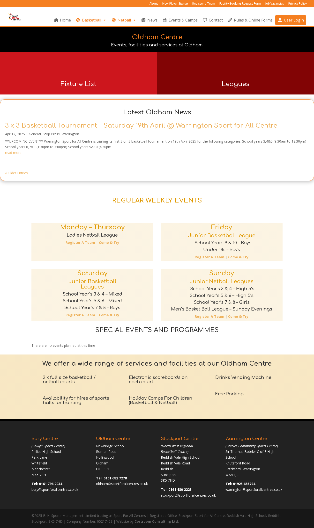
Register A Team (80, 242)
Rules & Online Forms (253, 20)
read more (13, 152)
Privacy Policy (297, 4)
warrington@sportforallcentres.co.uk (253, 489)
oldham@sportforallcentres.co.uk (122, 483)
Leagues (235, 83)
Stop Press (51, 134)
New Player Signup (175, 4)
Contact (216, 20)
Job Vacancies (274, 4)
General (35, 134)
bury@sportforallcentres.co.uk (54, 489)
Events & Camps (183, 20)
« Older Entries (16, 173)
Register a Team (203, 4)
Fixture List (78, 83)
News (152, 20)
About (154, 4)
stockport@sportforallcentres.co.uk (188, 495)
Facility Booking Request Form (240, 4)
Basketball (94, 20)
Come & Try (109, 242)
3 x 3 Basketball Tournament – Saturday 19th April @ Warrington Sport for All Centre (141, 125)
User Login (294, 20)
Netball (127, 20)
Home (65, 20)
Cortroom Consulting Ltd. (157, 521)
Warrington (70, 134)
